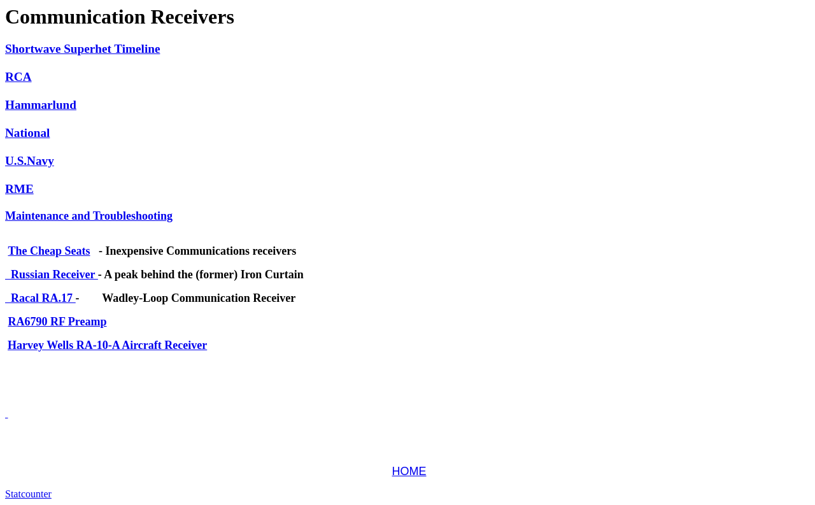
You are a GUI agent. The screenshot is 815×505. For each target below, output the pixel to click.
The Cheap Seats (49, 251)
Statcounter (28, 493)
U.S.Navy (29, 160)
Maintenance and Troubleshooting (89, 216)
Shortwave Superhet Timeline (82, 48)
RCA (18, 76)
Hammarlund (40, 104)
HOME (409, 471)
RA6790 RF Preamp (57, 321)
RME (19, 189)
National (27, 132)
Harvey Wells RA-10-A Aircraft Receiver (107, 345)
